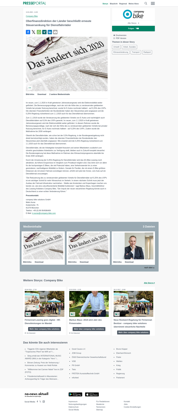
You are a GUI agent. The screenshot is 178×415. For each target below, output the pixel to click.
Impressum (73, 401)
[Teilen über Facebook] (28, 32)
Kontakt (127, 401)
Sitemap (99, 409)
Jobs (126, 404)
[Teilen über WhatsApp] (39, 32)
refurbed (75, 377)
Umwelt (117, 47)
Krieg (118, 365)
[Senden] (55, 32)
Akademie (100, 404)
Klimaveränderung (121, 52)
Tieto (74, 369)
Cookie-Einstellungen (132, 407)
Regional (123, 4)
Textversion (100, 407)
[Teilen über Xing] (44, 32)
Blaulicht (114, 4)
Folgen (133, 28)
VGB (74, 361)
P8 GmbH (76, 365)
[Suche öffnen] (146, 3)
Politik (118, 369)
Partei (118, 357)
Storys (105, 4)
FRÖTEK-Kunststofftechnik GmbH (85, 373)
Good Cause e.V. (79, 349)
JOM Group (76, 353)
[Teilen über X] (33, 32)
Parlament (120, 377)
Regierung (120, 373)
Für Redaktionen (103, 401)
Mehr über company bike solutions (44, 329)
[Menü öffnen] (153, 3)
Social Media (74, 409)
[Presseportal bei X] (39, 401)
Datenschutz (74, 407)
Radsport (117, 58)
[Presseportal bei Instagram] (43, 401)
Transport (136, 52)
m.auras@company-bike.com (44, 213)
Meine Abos (134, 4)
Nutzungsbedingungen (78, 404)
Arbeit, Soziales (130, 47)
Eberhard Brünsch (123, 353)
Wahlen (119, 361)
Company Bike (32, 16)
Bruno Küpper (121, 349)
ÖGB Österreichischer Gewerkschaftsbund (89, 357)
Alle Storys (133, 23)
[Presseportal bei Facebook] (36, 401)
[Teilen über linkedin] (50, 32)
